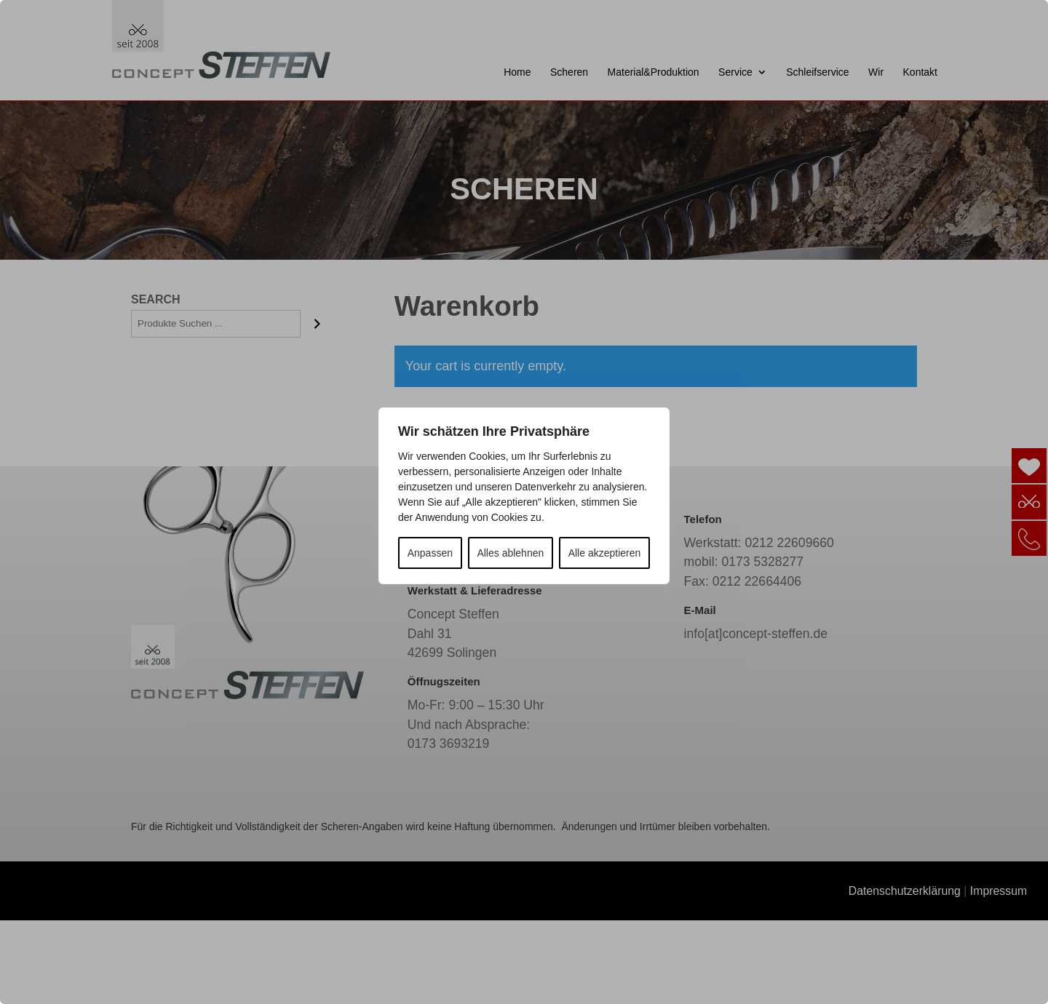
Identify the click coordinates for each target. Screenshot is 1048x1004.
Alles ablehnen (510, 553)
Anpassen (430, 553)
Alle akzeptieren (604, 553)
